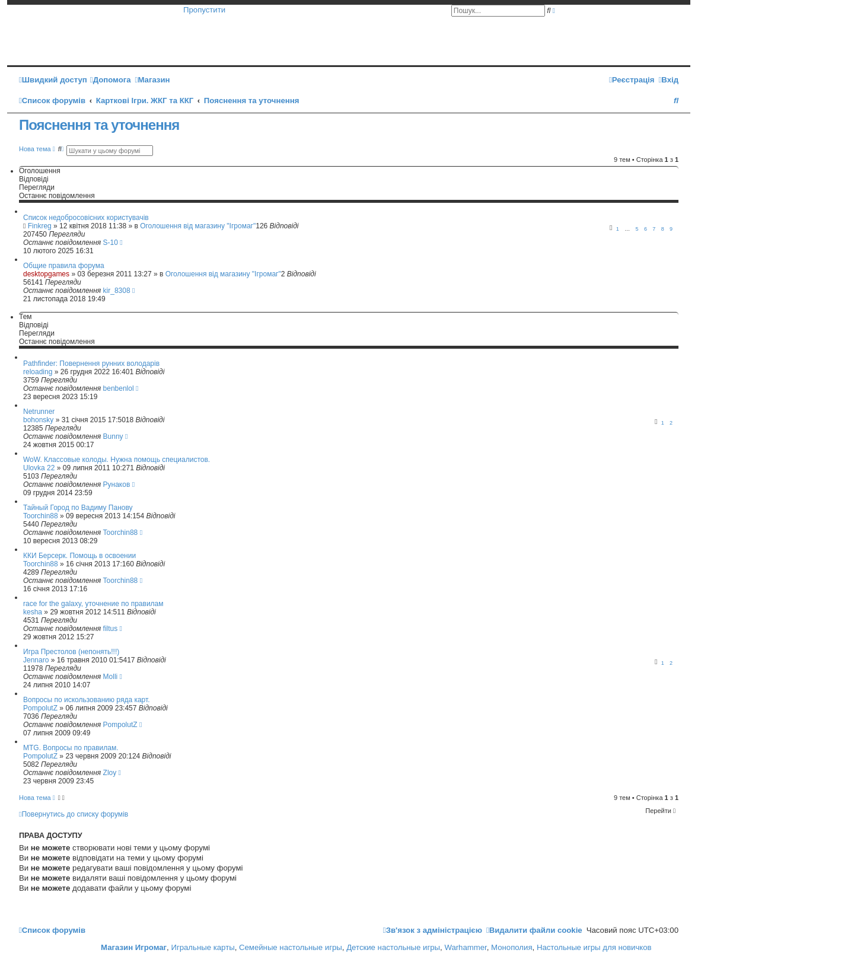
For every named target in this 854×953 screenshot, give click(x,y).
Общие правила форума (63, 266)
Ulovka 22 (39, 468)
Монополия (511, 947)
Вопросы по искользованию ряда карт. (86, 700)
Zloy (110, 773)
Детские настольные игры (393, 947)
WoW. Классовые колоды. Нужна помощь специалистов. (116, 459)
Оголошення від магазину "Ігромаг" (198, 226)
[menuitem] (110, 79)
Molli (110, 676)
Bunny (113, 436)
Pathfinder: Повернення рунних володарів (91, 363)
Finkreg (40, 226)
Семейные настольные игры (290, 947)
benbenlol (118, 388)
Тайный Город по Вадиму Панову (78, 507)
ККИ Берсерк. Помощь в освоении (79, 556)
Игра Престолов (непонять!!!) (71, 652)
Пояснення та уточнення (99, 125)
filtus (110, 628)
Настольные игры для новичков (594, 947)
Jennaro (36, 660)
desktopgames (46, 274)
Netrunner (39, 411)
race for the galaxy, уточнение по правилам (93, 604)
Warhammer (465, 947)
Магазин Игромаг (134, 947)
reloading (37, 372)
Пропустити (204, 9)
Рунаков (116, 484)
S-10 (110, 242)
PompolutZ (40, 708)
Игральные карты (202, 947)
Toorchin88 (40, 516)
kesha (32, 612)
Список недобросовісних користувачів (86, 217)
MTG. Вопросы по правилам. (71, 748)
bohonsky (38, 420)
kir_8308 (116, 290)
